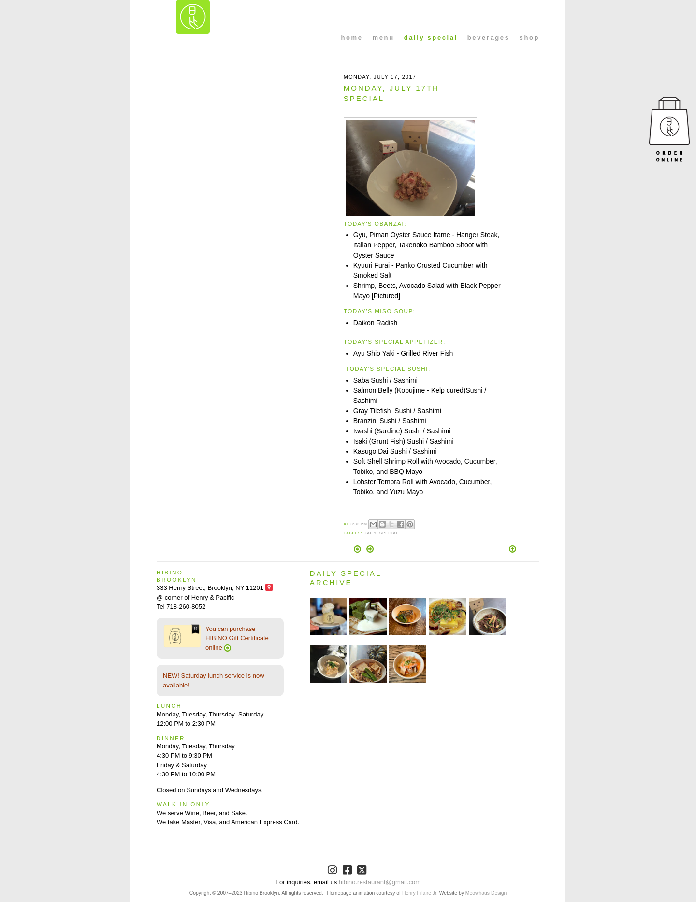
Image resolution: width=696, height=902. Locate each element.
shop (529, 37)
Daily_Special (380, 533)
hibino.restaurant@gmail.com (379, 882)
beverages (488, 37)
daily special (431, 37)
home (352, 37)
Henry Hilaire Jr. (420, 893)
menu (383, 37)
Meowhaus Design (486, 893)
